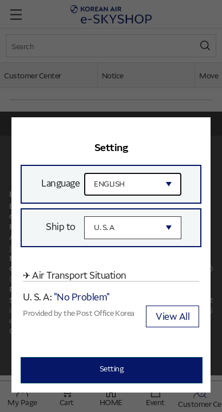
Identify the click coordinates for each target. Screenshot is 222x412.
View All (172, 316)
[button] (195, 132)
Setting (112, 368)
